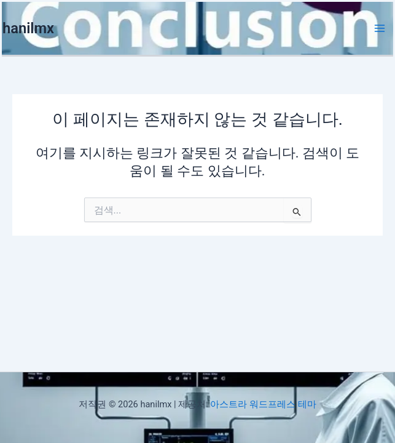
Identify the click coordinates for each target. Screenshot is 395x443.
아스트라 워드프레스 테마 (263, 404)
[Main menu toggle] (380, 28)
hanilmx (28, 28)
